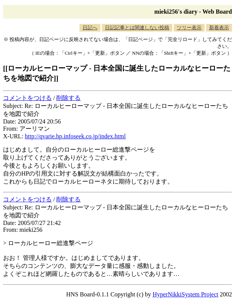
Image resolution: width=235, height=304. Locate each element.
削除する (68, 98)
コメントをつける (27, 98)
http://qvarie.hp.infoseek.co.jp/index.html (75, 136)
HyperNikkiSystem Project (185, 294)
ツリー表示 (189, 27)
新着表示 (219, 27)
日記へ (90, 27)
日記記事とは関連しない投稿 (137, 27)
